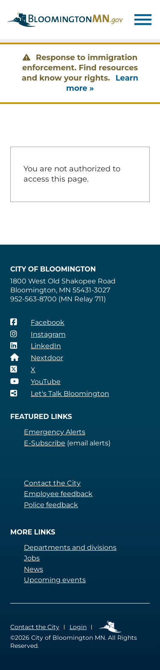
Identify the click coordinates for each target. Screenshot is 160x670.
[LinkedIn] (35, 345)
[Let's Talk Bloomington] (59, 393)
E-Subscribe (44, 443)
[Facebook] (37, 322)
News (33, 569)
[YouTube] (35, 381)
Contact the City (52, 483)
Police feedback (51, 505)
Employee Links (111, 627)
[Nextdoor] (36, 357)
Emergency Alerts (54, 432)
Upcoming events (55, 580)
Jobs (32, 558)
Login (78, 627)
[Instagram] (38, 334)
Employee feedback (58, 494)
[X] (22, 369)
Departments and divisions (70, 547)
